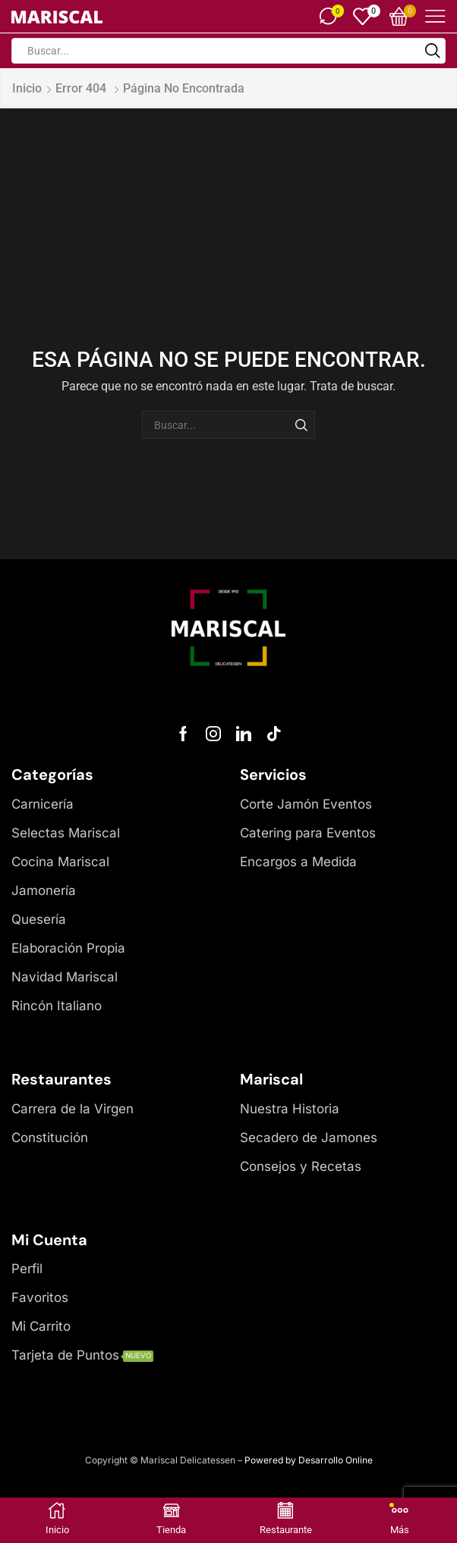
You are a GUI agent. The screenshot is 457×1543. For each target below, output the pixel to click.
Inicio (27, 88)
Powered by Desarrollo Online (308, 1460)
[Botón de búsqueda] (433, 51)
